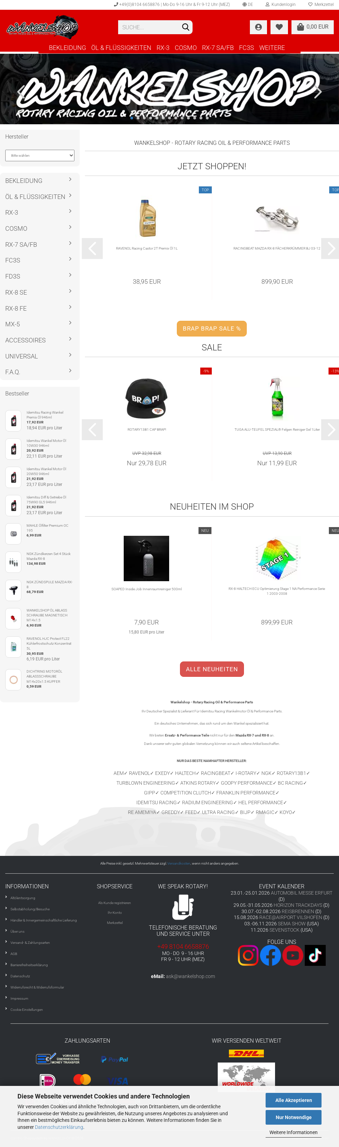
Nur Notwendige (294, 1117)
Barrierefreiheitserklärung (29, 965)
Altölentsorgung (22, 898)
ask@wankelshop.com (190, 976)
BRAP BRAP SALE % (212, 328)
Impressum (19, 998)
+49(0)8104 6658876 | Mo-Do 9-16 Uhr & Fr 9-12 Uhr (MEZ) (172, 4)
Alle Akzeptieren (293, 1100)
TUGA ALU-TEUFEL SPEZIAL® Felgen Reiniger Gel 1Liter (277, 429)
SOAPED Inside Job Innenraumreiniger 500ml (146, 589)
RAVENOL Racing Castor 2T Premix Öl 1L (147, 248)
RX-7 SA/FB (218, 47)
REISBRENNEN (298, 911)
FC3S (246, 47)
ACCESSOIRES (25, 340)
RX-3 (163, 47)
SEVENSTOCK (284, 930)
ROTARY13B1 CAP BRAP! (147, 429)
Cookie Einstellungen (26, 1010)
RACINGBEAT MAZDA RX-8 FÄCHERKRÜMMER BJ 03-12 (276, 248)
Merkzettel (115, 923)
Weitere (272, 47)
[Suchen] (186, 28)
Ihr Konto (115, 913)
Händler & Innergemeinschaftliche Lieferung (43, 920)
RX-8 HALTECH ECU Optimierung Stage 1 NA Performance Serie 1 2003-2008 (277, 591)
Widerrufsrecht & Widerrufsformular (37, 987)
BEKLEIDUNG (67, 47)
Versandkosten (178, 863)
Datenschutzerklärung (59, 1127)
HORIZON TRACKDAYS (298, 905)
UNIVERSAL (21, 356)
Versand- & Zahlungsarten (30, 943)
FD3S (12, 276)
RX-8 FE (16, 308)
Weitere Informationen (293, 1132)
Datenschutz (20, 976)
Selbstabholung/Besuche (30, 909)
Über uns (17, 931)
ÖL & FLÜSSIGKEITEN (121, 47)
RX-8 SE (16, 292)
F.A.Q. (12, 372)
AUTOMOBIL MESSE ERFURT (301, 893)
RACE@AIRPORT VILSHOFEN (291, 917)
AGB (13, 954)
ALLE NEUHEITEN (212, 669)
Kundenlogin (281, 4)
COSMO (186, 47)
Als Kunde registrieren (114, 903)
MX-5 (12, 324)
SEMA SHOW (292, 923)
